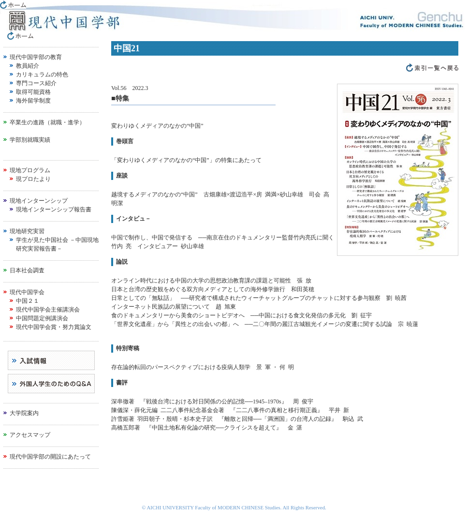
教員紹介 (27, 65)
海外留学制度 (33, 100)
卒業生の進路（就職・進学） (47, 122)
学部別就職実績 (30, 139)
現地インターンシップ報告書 (53, 209)
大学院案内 (24, 413)
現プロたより (33, 179)
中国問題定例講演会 (42, 318)
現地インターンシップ (39, 200)
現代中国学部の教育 (36, 57)
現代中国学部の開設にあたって (50, 456)
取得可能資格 (33, 92)
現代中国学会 (27, 292)
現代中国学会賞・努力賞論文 (53, 327)
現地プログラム (30, 170)
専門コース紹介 (36, 83)
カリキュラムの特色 (42, 74)
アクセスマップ (30, 434)
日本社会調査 (27, 270)
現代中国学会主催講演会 (48, 309)
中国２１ (27, 300)
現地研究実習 (27, 231)
